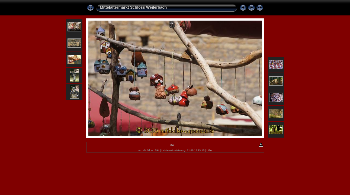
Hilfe (209, 150)
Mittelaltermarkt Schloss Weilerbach (133, 7)
